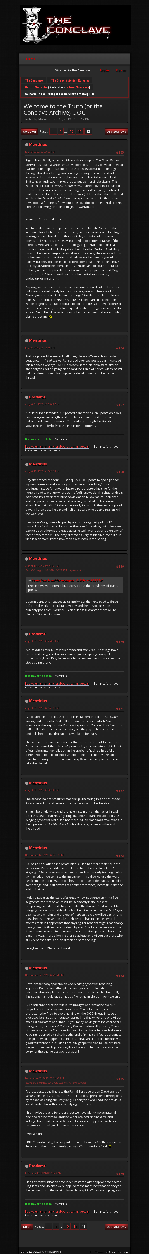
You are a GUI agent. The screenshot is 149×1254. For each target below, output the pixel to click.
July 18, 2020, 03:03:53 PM (40, 149)
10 (71, 129)
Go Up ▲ (123, 1249)
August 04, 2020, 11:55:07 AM (42, 401)
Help (89, 1249)
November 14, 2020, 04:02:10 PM (44, 852)
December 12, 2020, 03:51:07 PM (44, 1075)
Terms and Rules (105, 1249)
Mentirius (38, 142)
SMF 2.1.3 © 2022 (31, 1249)
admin (71, 86)
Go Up (27, 1224)
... (66, 129)
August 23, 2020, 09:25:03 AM (42, 638)
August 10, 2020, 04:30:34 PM (42, 468)
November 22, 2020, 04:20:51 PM (44, 972)
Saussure (82, 86)
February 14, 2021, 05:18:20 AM (43, 1170)
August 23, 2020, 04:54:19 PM (42, 705)
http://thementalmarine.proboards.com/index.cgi (57, 444)
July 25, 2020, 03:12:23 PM (40, 345)
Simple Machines (51, 1249)
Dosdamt (37, 394)
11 (80, 129)
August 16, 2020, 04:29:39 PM (42, 563)
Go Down (29, 129)
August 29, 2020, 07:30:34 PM (42, 787)
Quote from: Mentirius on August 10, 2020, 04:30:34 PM (67, 578)
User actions (116, 129)
